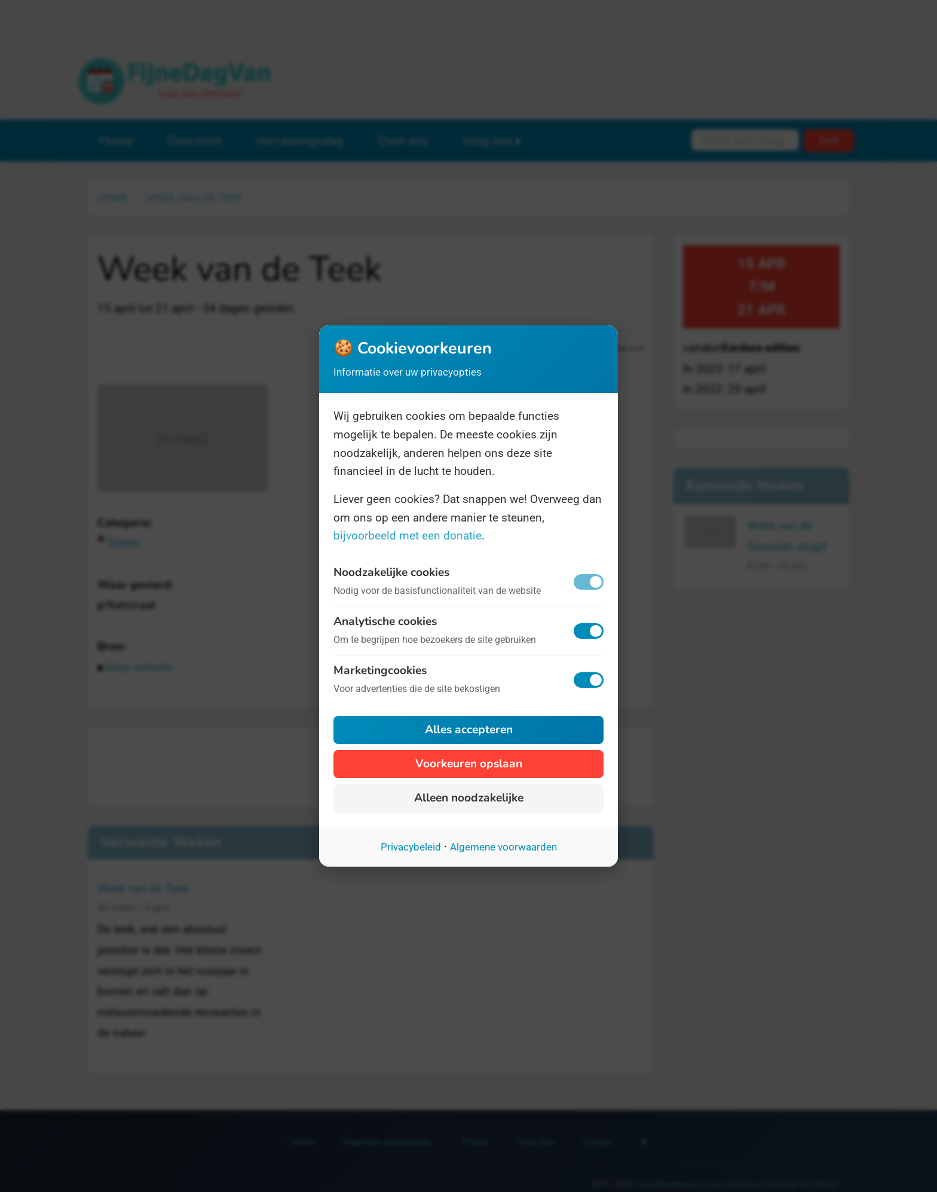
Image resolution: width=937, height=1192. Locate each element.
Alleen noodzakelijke (468, 798)
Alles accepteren (469, 729)
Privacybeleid (411, 847)
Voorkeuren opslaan (468, 764)
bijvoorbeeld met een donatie (407, 535)
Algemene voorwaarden (503, 847)
